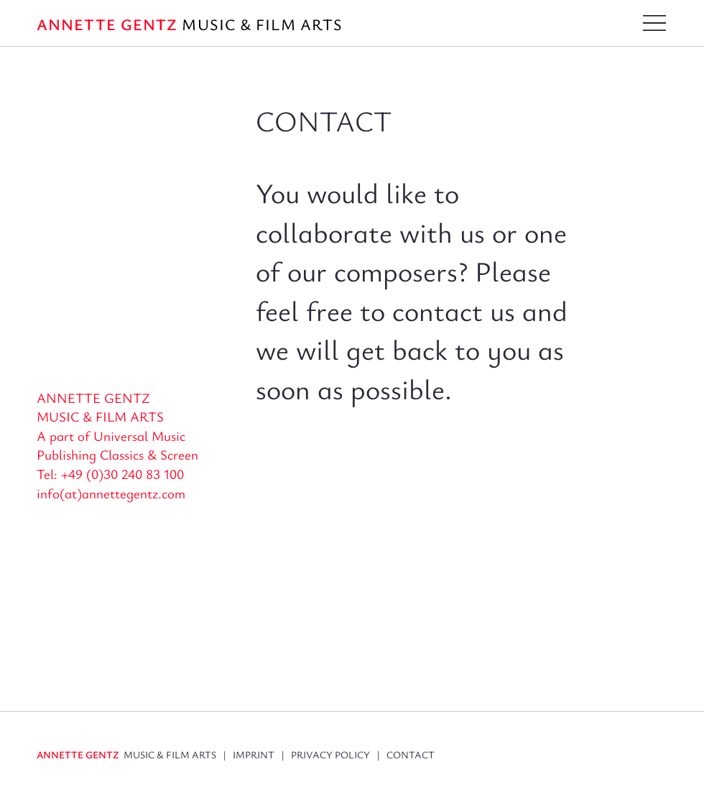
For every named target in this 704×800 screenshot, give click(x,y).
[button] (654, 23)
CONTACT (410, 754)
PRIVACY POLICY (333, 754)
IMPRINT (253, 754)
